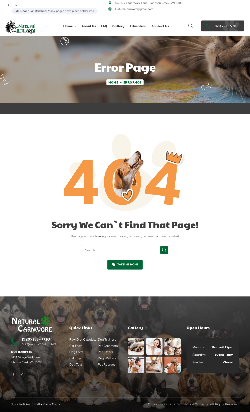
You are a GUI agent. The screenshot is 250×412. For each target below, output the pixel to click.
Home (113, 82)
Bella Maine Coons (47, 404)
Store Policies (20, 404)
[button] (190, 26)
